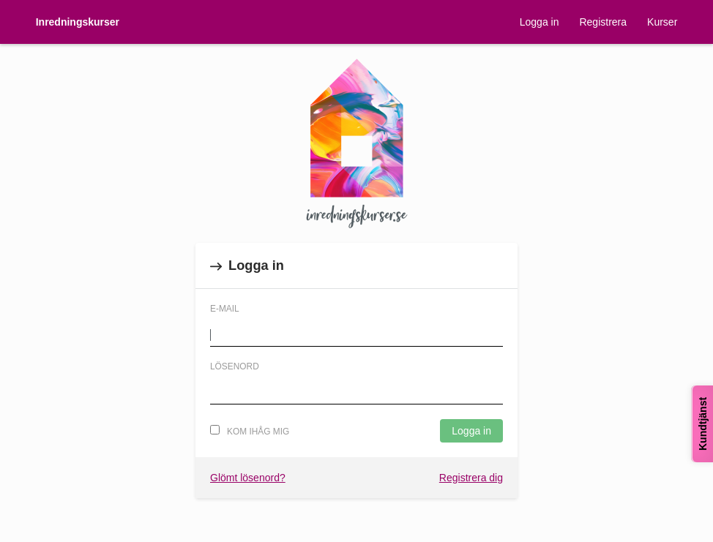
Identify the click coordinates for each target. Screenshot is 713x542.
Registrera (603, 22)
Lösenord (234, 366)
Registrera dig (471, 477)
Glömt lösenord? (247, 477)
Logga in (539, 22)
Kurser (662, 22)
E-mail (224, 309)
